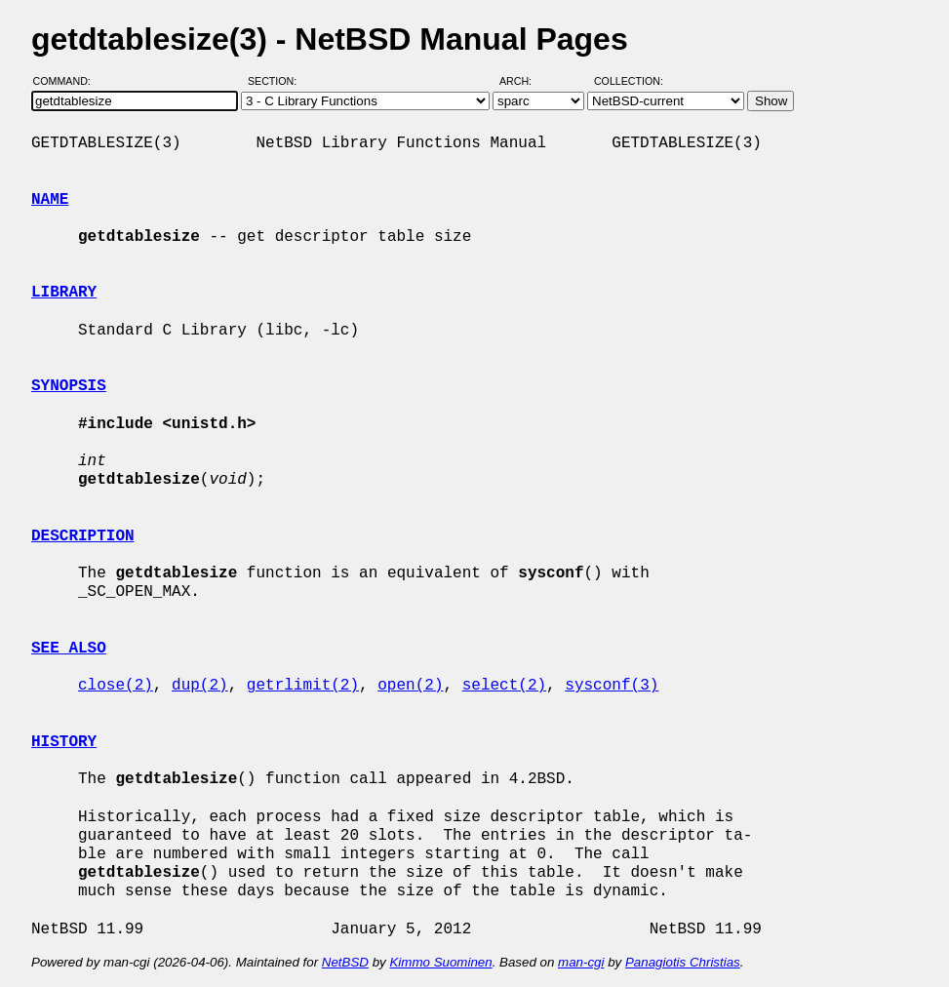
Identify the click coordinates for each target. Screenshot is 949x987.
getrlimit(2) (303, 685)
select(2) (504, 685)
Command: (67, 81)
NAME (49, 200)
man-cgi (581, 962)
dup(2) (200, 685)
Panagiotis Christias (682, 962)
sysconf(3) (611, 685)
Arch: (524, 81)
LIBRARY (64, 292)
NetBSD (345, 962)
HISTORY (64, 742)
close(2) (115, 685)
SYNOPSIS (68, 386)
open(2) (410, 685)
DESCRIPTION (83, 536)
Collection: (628, 81)
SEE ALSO (68, 648)
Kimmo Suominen (440, 962)
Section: (276, 81)
